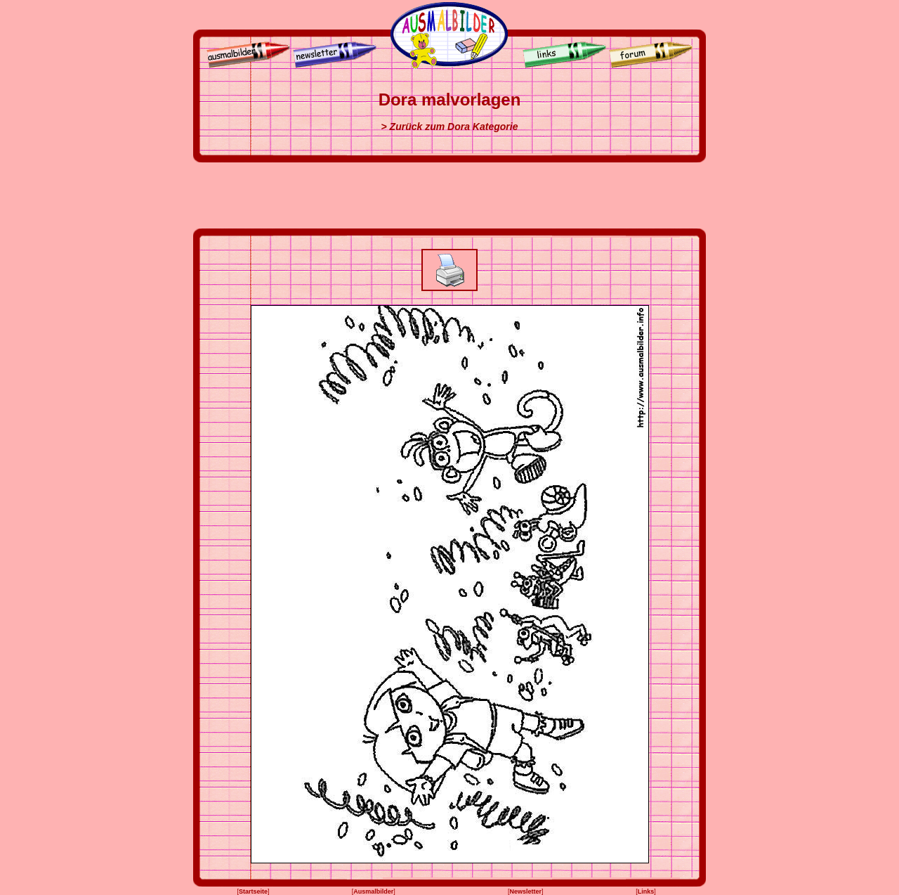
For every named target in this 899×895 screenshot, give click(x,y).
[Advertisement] (449, 195)
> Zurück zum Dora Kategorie (449, 126)
